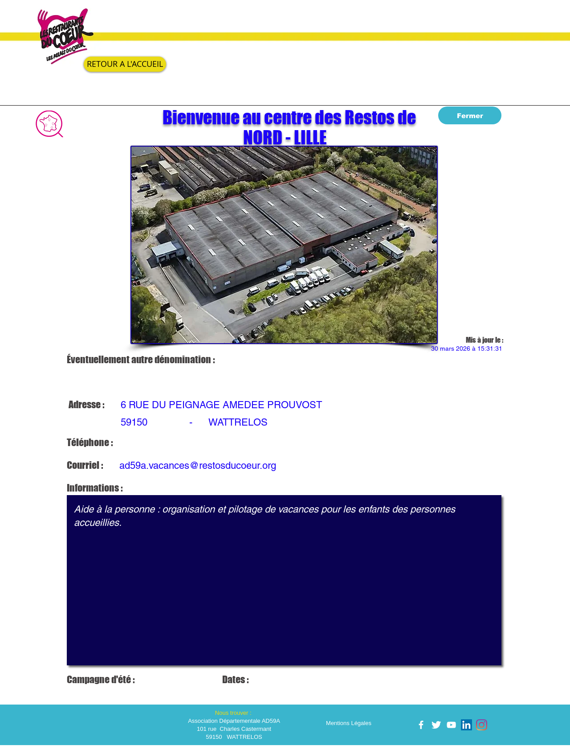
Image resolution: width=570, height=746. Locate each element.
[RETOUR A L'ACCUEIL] (125, 64)
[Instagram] (481, 724)
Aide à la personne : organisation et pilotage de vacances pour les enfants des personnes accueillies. (284, 580)
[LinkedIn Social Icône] (466, 724)
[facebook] (421, 724)
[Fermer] (469, 115)
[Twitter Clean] (436, 724)
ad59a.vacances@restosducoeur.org (197, 465)
